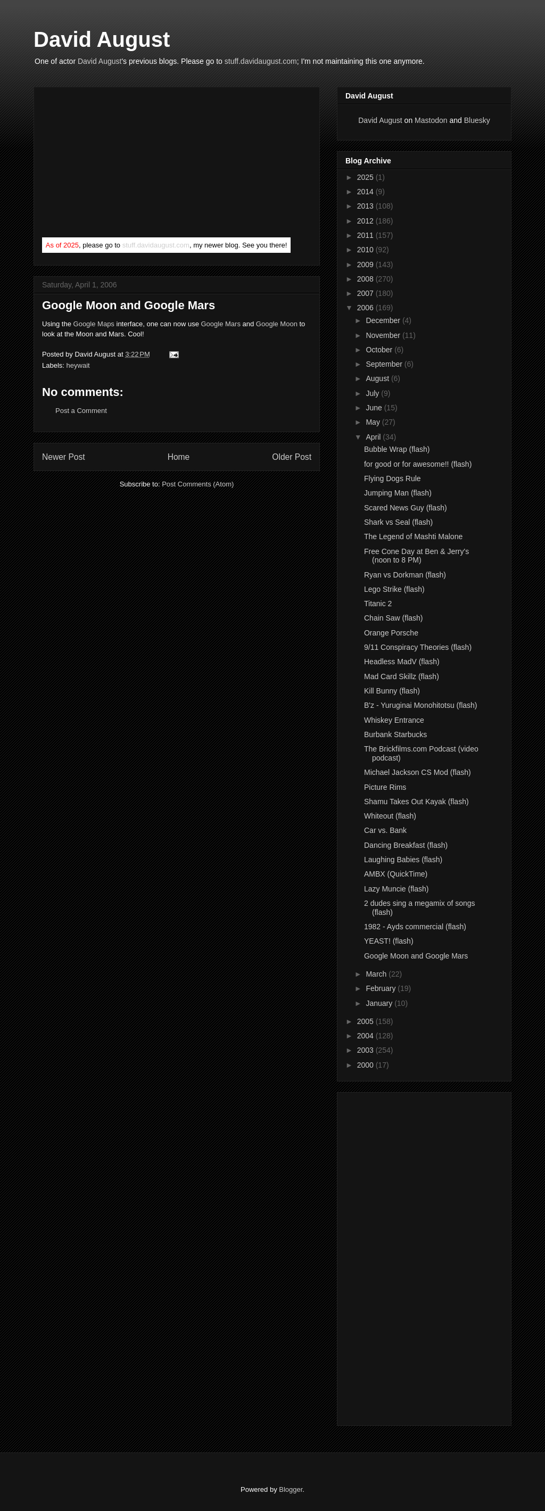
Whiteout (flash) (390, 816)
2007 (366, 293)
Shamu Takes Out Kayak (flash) (416, 801)
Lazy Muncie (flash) (396, 889)
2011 (366, 235)
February (382, 988)
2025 (366, 177)
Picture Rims (385, 787)
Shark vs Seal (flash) (398, 522)
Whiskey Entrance (394, 720)
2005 (366, 1021)
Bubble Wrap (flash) (397, 449)
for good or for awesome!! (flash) (418, 464)
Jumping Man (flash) (398, 493)
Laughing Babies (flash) (403, 859)
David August (102, 39)
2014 (366, 191)
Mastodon (431, 120)
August (378, 378)
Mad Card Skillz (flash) (401, 676)
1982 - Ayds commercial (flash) (415, 926)
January (380, 1003)
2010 (366, 249)
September (385, 364)
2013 (366, 206)
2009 (366, 264)
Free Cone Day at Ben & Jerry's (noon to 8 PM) (416, 556)
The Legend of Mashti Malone (413, 536)
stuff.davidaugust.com (261, 61)
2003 (366, 1050)
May (374, 422)
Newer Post (63, 456)
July (373, 393)
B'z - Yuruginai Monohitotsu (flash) (420, 705)
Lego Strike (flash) (394, 589)
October (380, 349)
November (384, 335)
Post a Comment (81, 411)
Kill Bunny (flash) (392, 691)
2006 (366, 307)
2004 (366, 1035)
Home (179, 456)
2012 (366, 221)
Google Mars (220, 324)
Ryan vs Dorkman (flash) (405, 575)
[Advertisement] (122, 164)
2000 (366, 1065)
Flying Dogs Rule (392, 478)
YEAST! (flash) (389, 941)
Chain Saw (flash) (393, 618)
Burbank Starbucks (395, 734)
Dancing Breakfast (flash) (406, 845)
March (377, 974)
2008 (366, 279)
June (375, 407)
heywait (78, 365)
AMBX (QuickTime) (395, 874)
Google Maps (93, 324)
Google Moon (277, 324)
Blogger (290, 1489)
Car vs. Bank (385, 830)
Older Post (291, 456)
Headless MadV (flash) (402, 661)
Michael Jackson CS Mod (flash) (417, 772)
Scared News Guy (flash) (405, 507)
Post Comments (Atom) (198, 484)
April (374, 437)
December (384, 320)
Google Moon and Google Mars (416, 956)
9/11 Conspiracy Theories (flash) (418, 647)
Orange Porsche (391, 633)
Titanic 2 (378, 603)
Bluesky (477, 120)
